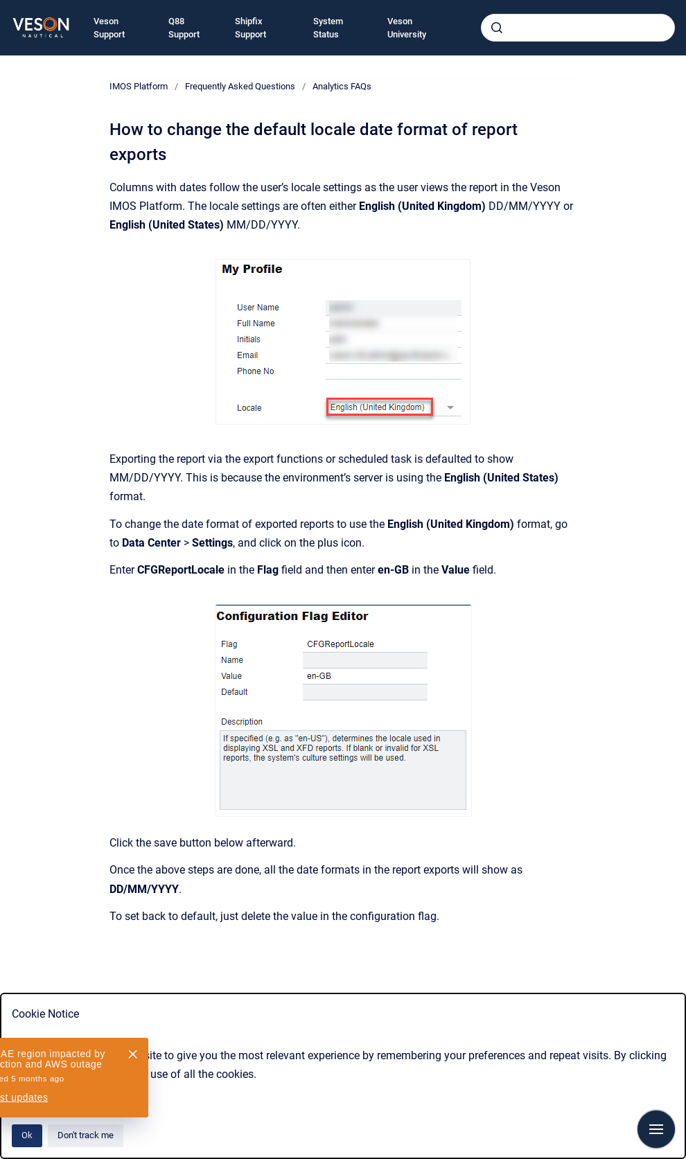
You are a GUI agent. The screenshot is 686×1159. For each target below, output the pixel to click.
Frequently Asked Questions (240, 86)
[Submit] (497, 28)
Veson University (406, 28)
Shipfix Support (250, 28)
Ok (27, 1135)
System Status (328, 28)
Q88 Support (184, 28)
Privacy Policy (46, 1092)
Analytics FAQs (342, 86)
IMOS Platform (138, 86)
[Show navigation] (656, 1129)
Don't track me (86, 1135)
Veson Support (109, 28)
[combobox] (578, 28)
